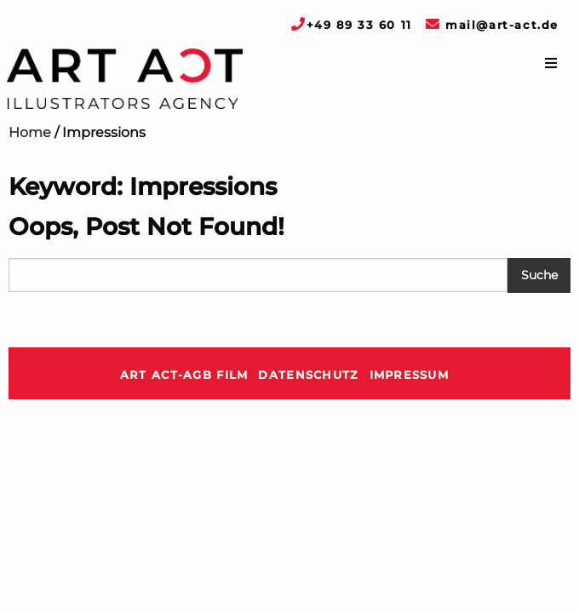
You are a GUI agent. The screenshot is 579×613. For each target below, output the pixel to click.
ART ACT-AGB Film (184, 375)
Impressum (410, 375)
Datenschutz (308, 375)
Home (30, 132)
